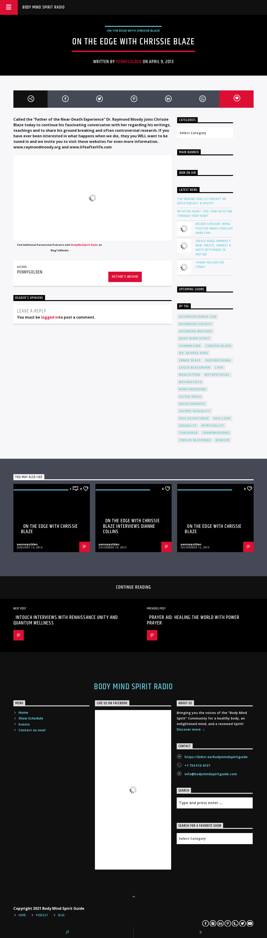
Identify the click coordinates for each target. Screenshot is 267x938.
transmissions (215, 433)
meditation (189, 375)
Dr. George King (193, 353)
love (219, 367)
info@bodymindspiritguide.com (211, 774)
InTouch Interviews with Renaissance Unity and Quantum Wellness (65, 620)
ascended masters (195, 331)
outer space (190, 397)
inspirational (218, 360)
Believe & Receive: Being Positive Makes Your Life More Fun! (214, 228)
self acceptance (194, 418)
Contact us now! (32, 730)
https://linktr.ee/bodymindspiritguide (216, 757)
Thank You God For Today (210, 264)
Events (24, 724)
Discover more (191, 729)
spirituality (212, 425)
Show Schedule (30, 718)
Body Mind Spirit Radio (43, 7)
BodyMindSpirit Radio (84, 244)
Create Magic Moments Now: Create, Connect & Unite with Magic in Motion (213, 248)
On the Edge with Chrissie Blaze (49, 529)
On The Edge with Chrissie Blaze (133, 30)
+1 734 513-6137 (197, 765)
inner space (189, 360)
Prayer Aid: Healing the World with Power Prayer (193, 620)
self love (222, 418)
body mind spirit (194, 338)
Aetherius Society (195, 324)
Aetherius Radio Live (197, 317)
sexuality (188, 425)
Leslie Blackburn (194, 367)
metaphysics (190, 382)
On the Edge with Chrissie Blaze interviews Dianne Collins (131, 526)
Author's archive (125, 277)
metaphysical (217, 375)
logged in (50, 317)
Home (23, 712)
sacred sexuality (194, 411)
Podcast (42, 915)
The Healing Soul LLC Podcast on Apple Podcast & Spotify (201, 201)
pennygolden (129, 61)
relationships (192, 404)
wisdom (222, 440)
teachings (188, 433)
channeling (190, 346)
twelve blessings (195, 440)
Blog (61, 915)
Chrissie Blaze (218, 346)
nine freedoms (192, 389)
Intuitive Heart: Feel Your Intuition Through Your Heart (204, 213)
